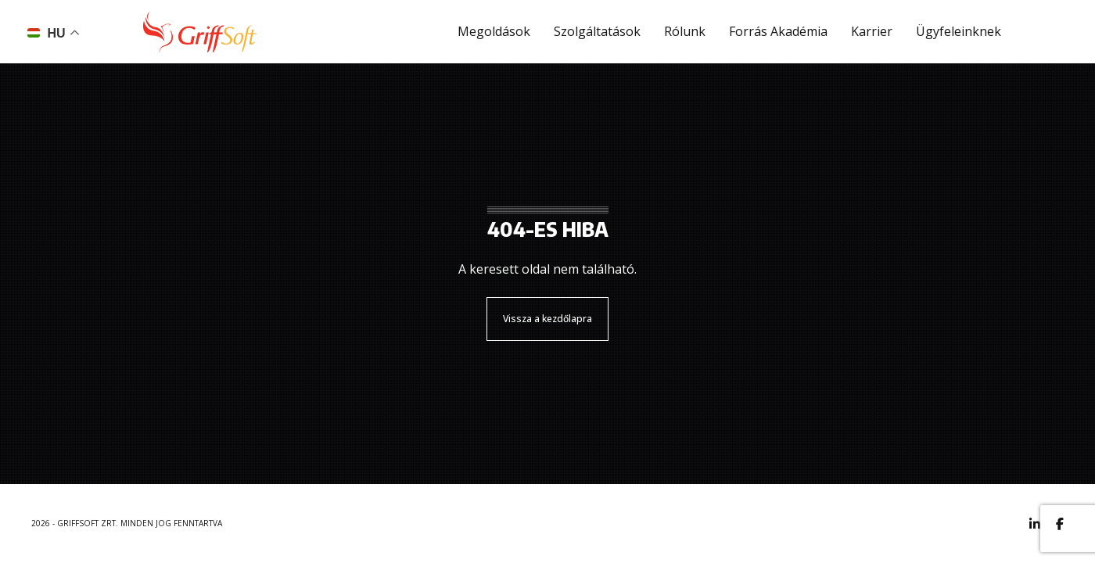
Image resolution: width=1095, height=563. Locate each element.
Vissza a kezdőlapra (547, 318)
